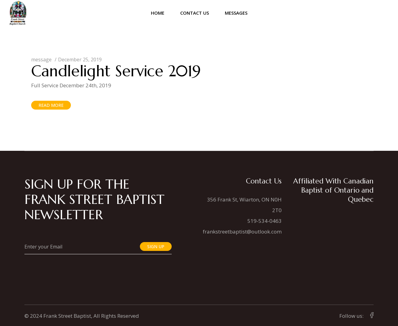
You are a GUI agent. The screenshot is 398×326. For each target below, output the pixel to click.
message (41, 59)
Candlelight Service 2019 (116, 71)
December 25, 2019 (80, 59)
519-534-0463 (264, 220)
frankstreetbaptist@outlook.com (242, 231)
